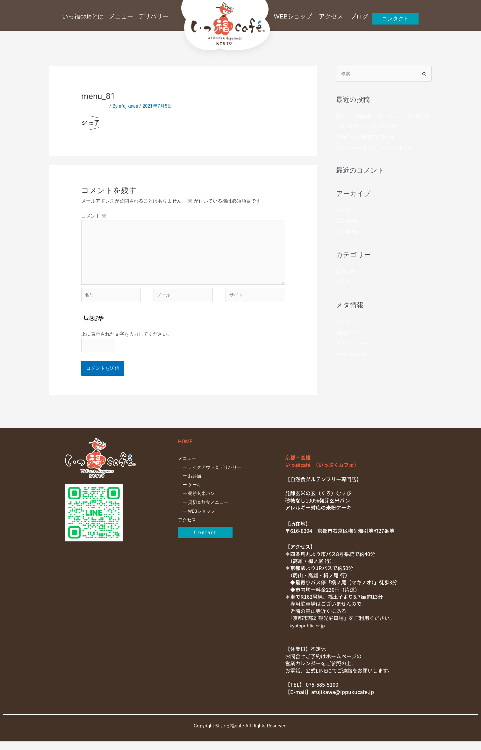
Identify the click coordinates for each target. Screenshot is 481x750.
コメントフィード (355, 344)
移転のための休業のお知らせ (367, 137)
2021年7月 (347, 232)
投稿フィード (350, 333)
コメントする (95, 106)
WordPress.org (352, 355)
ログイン (345, 322)
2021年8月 (347, 222)
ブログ (343, 283)
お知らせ (345, 272)
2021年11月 (348, 211)
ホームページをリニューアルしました (376, 148)
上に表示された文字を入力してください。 (126, 341)
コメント (93, 216)
